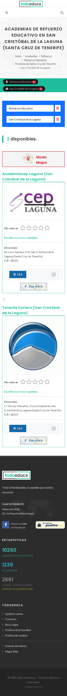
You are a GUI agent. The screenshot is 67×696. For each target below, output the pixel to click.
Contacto (10, 619)
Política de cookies (16, 635)
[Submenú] (54, 274)
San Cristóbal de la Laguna (24, 88)
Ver (17, 274)
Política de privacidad (18, 630)
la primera (21, 237)
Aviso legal (11, 624)
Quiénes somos (14, 613)
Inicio (18, 56)
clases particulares (17, 586)
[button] (33, 4)
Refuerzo (46, 56)
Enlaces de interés (16, 646)
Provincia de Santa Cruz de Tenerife (35, 63)
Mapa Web (11, 651)
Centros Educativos (17, 555)
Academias (31, 56)
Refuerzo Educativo (35, 60)
